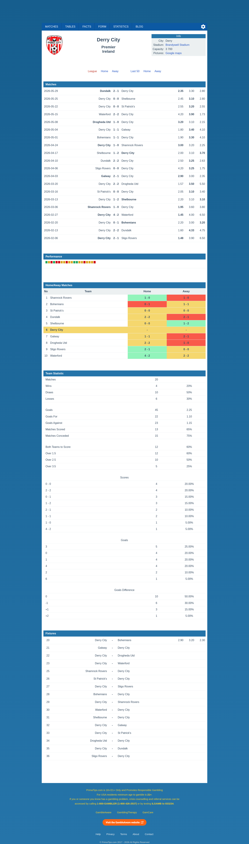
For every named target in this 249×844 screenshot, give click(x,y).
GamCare (148, 812)
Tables (70, 26)
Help (98, 834)
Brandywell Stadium (177, 44)
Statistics (121, 26)
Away (115, 71)
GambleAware (103, 812)
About (136, 834)
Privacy (110, 834)
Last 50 (135, 71)
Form (102, 26)
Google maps (174, 53)
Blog (139, 26)
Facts (86, 26)
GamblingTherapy (127, 812)
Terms (123, 834)
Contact (149, 834)
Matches (51, 26)
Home (104, 71)
